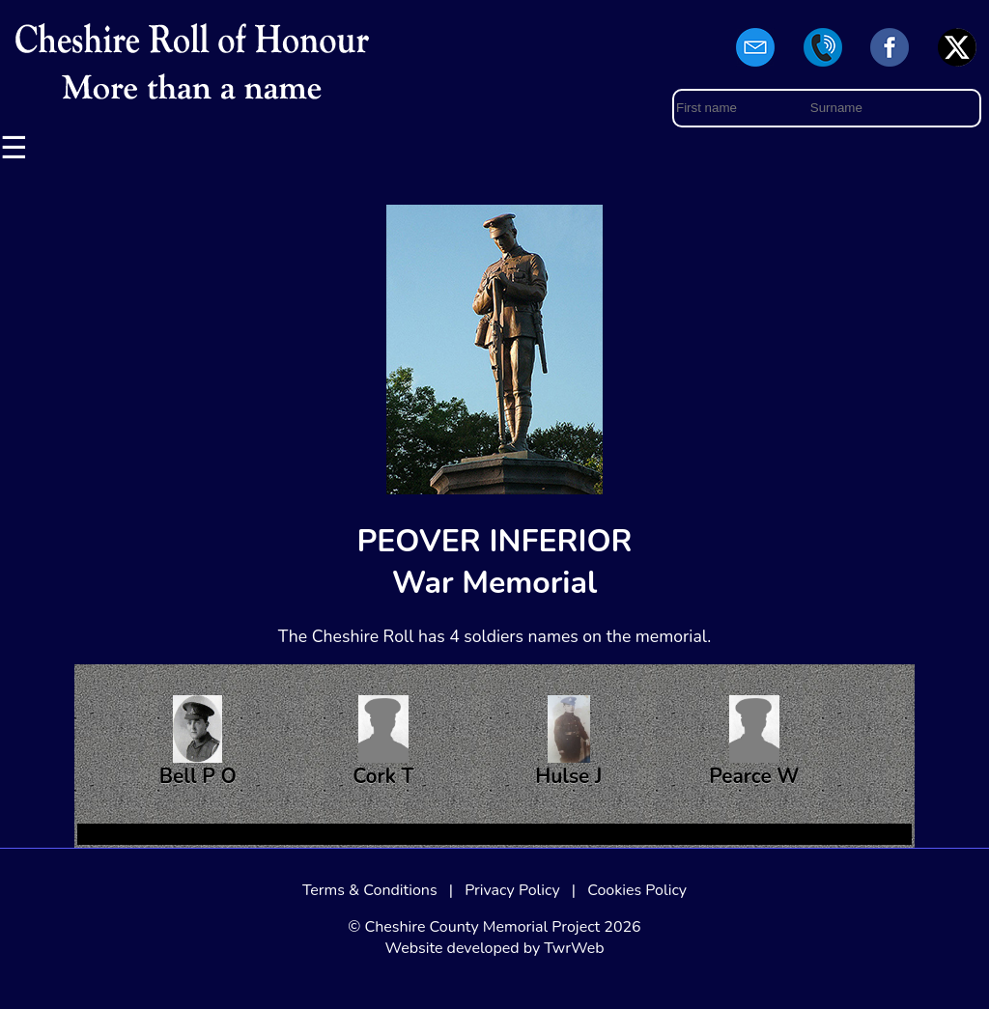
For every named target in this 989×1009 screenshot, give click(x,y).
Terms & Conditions (370, 890)
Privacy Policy (512, 890)
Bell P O (198, 742)
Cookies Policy (637, 890)
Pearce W (754, 742)
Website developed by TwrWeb (494, 948)
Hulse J (568, 742)
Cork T (383, 742)
